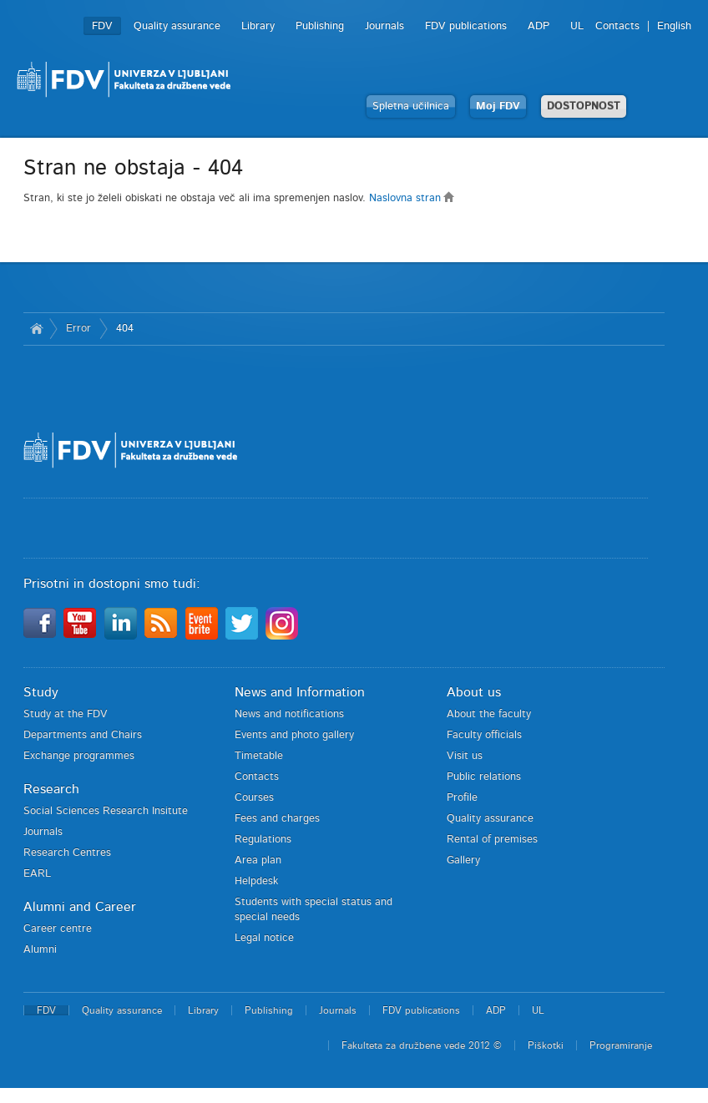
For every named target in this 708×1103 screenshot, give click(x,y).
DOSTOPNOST (583, 106)
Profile (462, 797)
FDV (102, 26)
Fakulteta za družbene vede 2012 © (421, 1045)
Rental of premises (492, 839)
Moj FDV (498, 106)
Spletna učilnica (410, 106)
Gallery (463, 860)
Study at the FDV (65, 714)
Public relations (484, 777)
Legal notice (264, 938)
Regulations (263, 839)
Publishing (320, 26)
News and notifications (289, 714)
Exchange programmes (78, 756)
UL (577, 26)
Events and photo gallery (294, 735)
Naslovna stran (412, 198)
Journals (384, 26)
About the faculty (489, 714)
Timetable (259, 756)
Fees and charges (277, 818)
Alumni (40, 949)
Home (36, 329)
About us (474, 692)
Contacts (617, 26)
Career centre (57, 928)
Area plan (258, 860)
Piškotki (546, 1045)
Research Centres (67, 852)
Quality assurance (177, 26)
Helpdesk (256, 881)
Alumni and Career (79, 906)
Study (40, 692)
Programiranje (620, 1045)
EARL (37, 873)
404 (125, 328)
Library (258, 26)
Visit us (465, 756)
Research (51, 789)
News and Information (300, 692)
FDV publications (466, 26)
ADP (538, 26)
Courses (254, 797)
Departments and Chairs (82, 735)
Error (78, 328)
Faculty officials (484, 735)
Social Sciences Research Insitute (105, 811)
